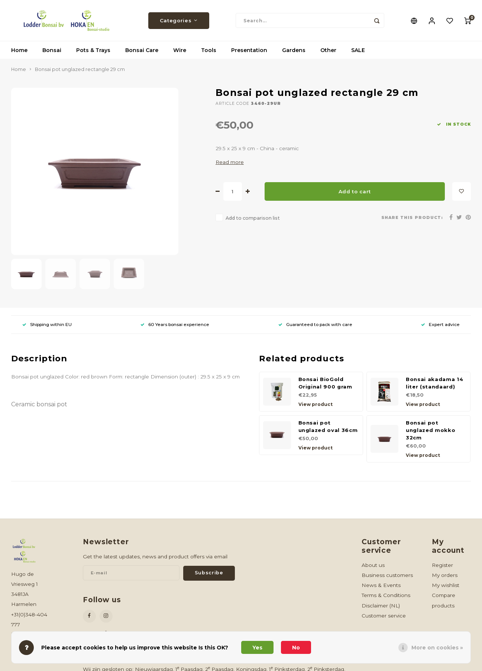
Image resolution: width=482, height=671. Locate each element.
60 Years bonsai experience (174, 324)
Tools (208, 50)
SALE (358, 50)
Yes (257, 647)
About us (373, 565)
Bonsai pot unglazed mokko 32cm (430, 430)
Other (328, 50)
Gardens (293, 50)
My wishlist (445, 585)
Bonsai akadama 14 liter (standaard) (434, 383)
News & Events (381, 585)
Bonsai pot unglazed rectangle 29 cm (80, 69)
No (296, 647)
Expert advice (440, 324)
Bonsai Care (141, 50)
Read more (230, 162)
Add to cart (355, 191)
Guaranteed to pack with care (315, 324)
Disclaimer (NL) (381, 606)
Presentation (249, 50)
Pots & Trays (93, 50)
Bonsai (51, 50)
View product (315, 404)
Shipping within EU (47, 324)
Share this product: (412, 217)
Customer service (384, 616)
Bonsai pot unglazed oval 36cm (328, 426)
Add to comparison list (253, 218)
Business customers (387, 575)
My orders (444, 575)
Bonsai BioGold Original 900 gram (325, 383)
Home (19, 50)
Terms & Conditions (386, 595)
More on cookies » (437, 647)
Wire (179, 50)
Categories (179, 20)
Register (442, 565)
